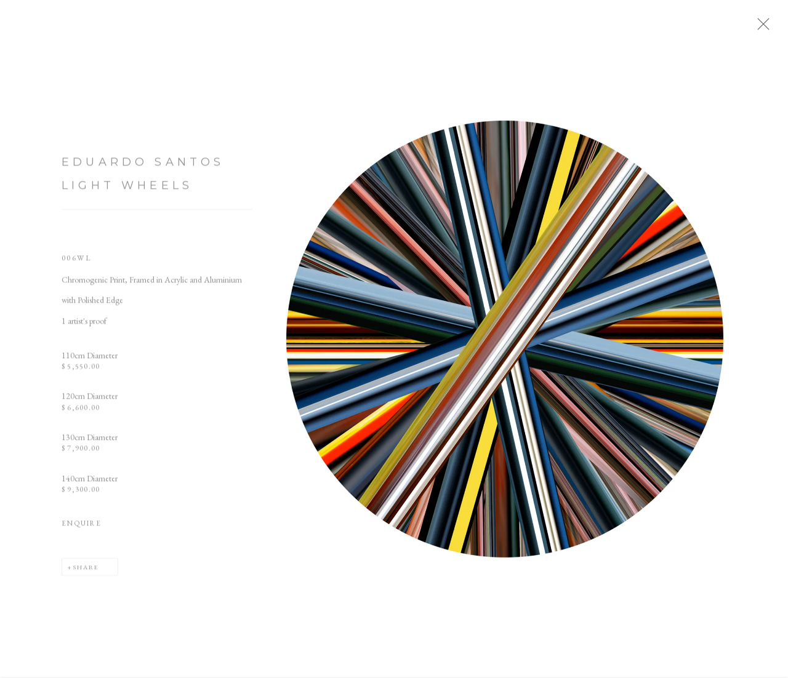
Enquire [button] (82, 528)
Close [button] (772, 27)
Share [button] (86, 572)
